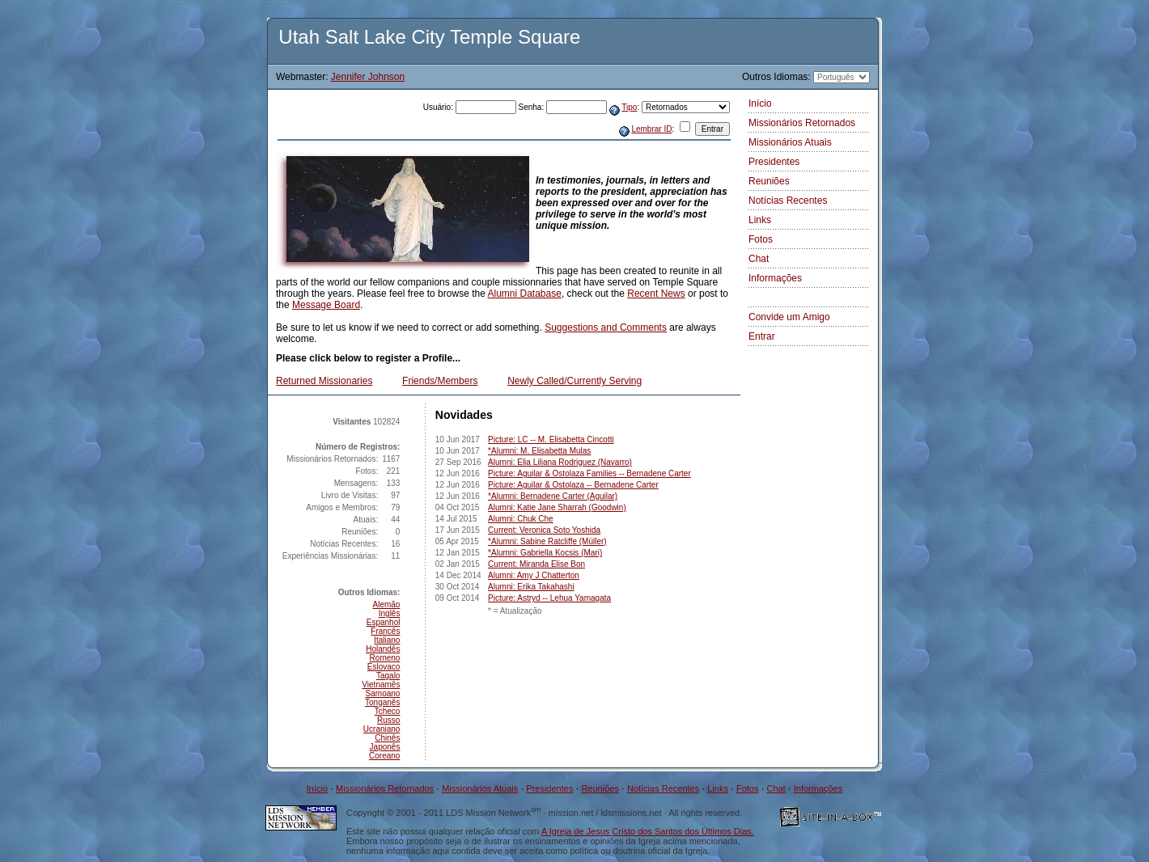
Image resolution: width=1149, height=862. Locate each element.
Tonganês (382, 702)
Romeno (385, 657)
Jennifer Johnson (368, 76)
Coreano (384, 755)
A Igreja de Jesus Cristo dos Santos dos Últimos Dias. (647, 831)
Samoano (383, 693)
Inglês (390, 613)
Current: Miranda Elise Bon (536, 564)
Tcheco (388, 711)
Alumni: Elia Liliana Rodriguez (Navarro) (560, 462)
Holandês (383, 648)
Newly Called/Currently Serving (574, 381)
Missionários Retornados (801, 123)
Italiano (387, 640)
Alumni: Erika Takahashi (531, 586)
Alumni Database (525, 293)
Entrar (761, 336)
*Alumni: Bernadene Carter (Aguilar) (552, 496)
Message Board (326, 305)
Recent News (656, 293)
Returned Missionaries (324, 381)
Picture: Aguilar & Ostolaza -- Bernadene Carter (573, 484)
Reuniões (769, 181)
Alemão (387, 604)
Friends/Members (439, 381)
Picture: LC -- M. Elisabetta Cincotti (551, 439)
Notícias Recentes (787, 200)
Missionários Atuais (790, 142)
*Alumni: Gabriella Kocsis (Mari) (545, 552)
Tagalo (388, 675)
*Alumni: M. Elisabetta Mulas (539, 450)
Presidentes (773, 161)
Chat (758, 258)
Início (760, 103)
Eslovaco (384, 666)
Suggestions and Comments (606, 327)
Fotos (760, 239)
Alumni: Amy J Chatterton (533, 575)
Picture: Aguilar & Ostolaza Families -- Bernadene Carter (589, 473)
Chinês (387, 737)
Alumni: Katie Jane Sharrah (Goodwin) (557, 507)
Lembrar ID (651, 129)
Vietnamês (381, 684)
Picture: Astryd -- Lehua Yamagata (549, 598)
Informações (775, 278)
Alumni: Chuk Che (520, 518)
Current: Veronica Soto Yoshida (544, 530)
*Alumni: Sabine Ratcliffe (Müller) (547, 541)
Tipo (629, 107)
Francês (385, 631)
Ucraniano (382, 729)
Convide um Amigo (789, 317)
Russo (388, 720)
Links (759, 220)
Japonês (385, 746)
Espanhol (384, 622)
